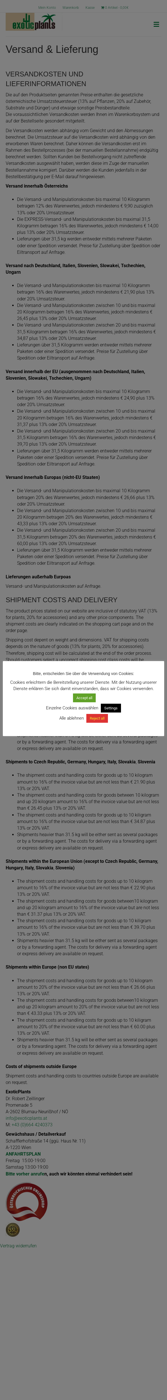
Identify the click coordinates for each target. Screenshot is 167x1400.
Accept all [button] (84, 698)
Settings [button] (111, 708)
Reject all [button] (97, 718)
